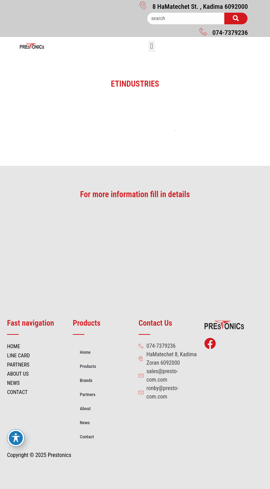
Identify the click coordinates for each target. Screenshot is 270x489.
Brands (86, 380)
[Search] (236, 18)
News (85, 422)
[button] (151, 46)
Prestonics (59, 455)
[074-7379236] (203, 31)
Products (88, 366)
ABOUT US (17, 374)
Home (85, 352)
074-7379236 (230, 33)
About (85, 408)
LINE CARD (18, 355)
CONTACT (17, 392)
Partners (87, 394)
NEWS (13, 383)
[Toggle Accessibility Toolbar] (15, 438)
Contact (87, 436)
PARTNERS (18, 365)
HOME (13, 346)
